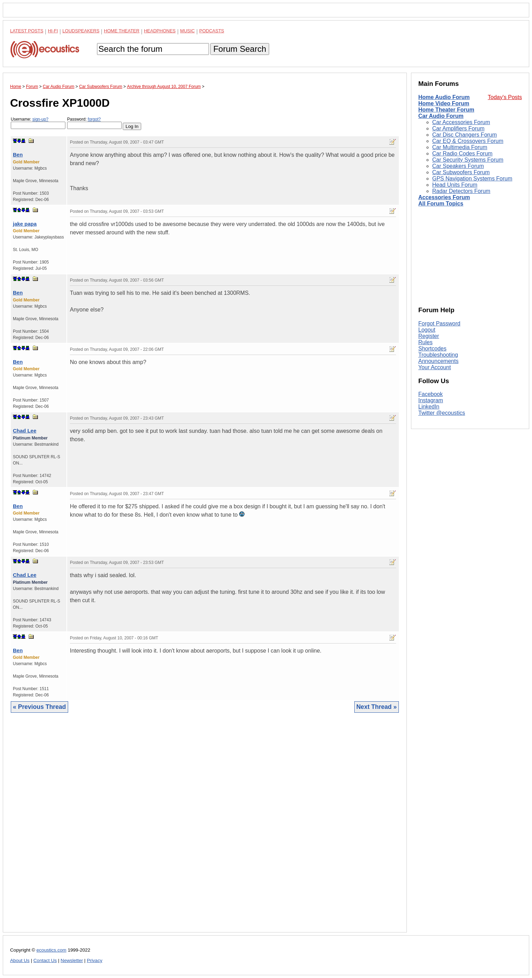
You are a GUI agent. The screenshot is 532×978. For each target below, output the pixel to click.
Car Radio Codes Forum (462, 153)
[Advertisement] (205, 827)
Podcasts (211, 30)
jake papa (25, 224)
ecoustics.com (51, 950)
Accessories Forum (444, 197)
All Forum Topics (440, 204)
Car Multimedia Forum (459, 147)
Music (187, 30)
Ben (18, 154)
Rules (425, 342)
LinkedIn (429, 407)
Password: (94, 123)
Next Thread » (376, 706)
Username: (38, 123)
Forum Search (239, 49)
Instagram (430, 400)
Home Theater (121, 30)
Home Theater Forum (446, 110)
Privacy (95, 960)
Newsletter (72, 960)
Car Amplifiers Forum (458, 128)
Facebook (430, 394)
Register (428, 336)
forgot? (94, 119)
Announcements (438, 361)
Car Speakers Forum (458, 166)
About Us (20, 960)
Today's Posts (505, 97)
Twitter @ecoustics (441, 413)
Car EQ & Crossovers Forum (467, 141)
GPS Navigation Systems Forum (472, 178)
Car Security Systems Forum (467, 160)
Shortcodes (432, 348)
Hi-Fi (53, 30)
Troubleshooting (438, 355)
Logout (426, 330)
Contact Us (45, 960)
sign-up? (40, 119)
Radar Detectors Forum (461, 191)
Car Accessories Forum (461, 122)
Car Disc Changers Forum (464, 135)
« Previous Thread (39, 706)
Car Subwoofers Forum (461, 172)
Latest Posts (26, 30)
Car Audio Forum (441, 116)
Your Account (434, 367)
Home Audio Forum (444, 97)
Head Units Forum (454, 185)
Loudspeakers (81, 30)
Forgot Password (439, 323)
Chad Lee (25, 431)
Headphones (160, 30)
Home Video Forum (443, 103)
